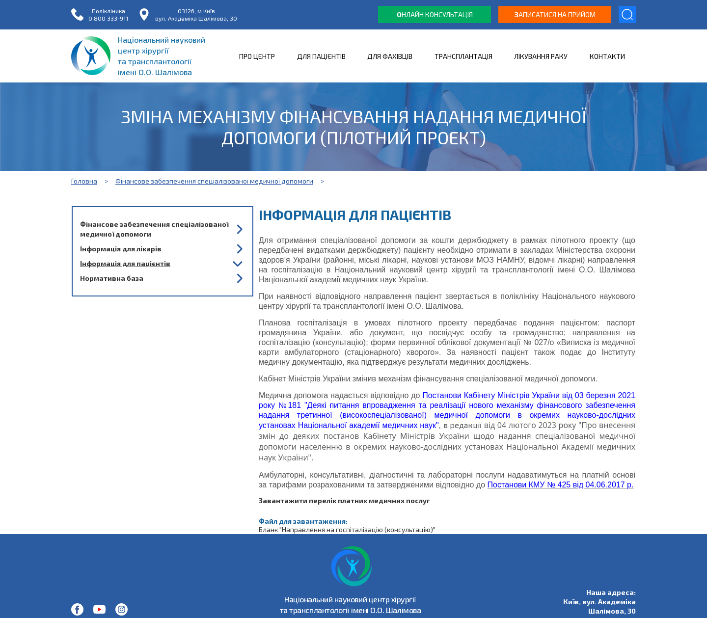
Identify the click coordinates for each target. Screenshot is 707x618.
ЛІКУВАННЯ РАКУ (541, 56)
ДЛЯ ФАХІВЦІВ (389, 56)
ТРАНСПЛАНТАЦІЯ (463, 56)
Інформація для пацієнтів (125, 263)
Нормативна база (111, 278)
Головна (84, 181)
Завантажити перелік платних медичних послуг (344, 500)
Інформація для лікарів (121, 248)
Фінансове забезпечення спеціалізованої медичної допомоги (214, 181)
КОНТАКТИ (607, 56)
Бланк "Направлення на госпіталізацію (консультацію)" (347, 529)
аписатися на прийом (555, 14)
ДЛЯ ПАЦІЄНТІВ (321, 56)
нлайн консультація (435, 14)
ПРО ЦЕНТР (257, 56)
